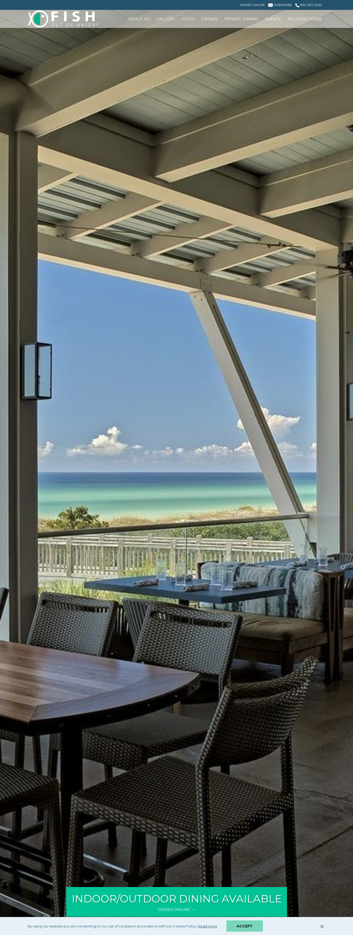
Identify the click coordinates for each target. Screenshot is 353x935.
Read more (208, 926)
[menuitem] (138, 19)
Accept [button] (245, 926)
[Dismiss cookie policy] (322, 926)
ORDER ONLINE (181, 910)
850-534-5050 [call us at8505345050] (308, 5)
